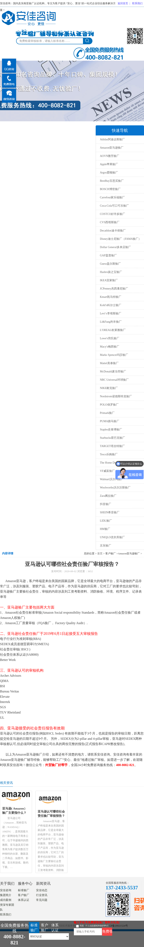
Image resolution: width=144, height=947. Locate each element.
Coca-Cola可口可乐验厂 (114, 205)
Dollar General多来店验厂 (115, 247)
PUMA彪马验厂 (109, 421)
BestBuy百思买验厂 (112, 180)
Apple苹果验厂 (109, 164)
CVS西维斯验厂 (109, 222)
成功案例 (5, 900)
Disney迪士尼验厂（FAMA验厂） (120, 238)
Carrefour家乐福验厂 (112, 197)
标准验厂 (23, 890)
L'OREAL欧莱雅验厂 (113, 330)
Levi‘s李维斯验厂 (110, 313)
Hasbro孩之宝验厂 (111, 272)
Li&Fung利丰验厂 (111, 321)
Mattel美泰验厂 (109, 363)
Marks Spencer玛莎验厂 (114, 354)
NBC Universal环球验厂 (114, 379)
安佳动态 (41, 890)
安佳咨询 (5, 890)
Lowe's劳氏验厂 (109, 338)
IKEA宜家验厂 (109, 280)
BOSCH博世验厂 (110, 189)
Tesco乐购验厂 (109, 454)
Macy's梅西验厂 (109, 346)
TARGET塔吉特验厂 (112, 446)
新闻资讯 (43, 883)
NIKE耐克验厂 (109, 388)
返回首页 (123, 3)
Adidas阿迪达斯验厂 (112, 139)
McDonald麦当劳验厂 (113, 371)
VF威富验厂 (107, 470)
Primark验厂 (107, 412)
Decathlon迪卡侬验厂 (113, 230)
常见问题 (41, 900)
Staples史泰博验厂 (111, 429)
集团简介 (5, 895)
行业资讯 (41, 895)
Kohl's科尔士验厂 (110, 305)
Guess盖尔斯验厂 (110, 263)
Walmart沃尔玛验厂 (112, 479)
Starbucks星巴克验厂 (112, 437)
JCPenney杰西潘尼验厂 (114, 288)
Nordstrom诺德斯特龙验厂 (116, 396)
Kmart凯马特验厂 (110, 296)
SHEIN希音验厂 (109, 512)
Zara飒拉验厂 (108, 495)
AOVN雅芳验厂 (109, 155)
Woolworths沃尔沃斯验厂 (115, 487)
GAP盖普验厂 (108, 255)
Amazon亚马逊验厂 (111, 147)
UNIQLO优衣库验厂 (112, 537)
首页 (100, 553)
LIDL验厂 (106, 520)
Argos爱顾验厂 (109, 172)
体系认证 (23, 900)
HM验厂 (105, 529)
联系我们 (137, 3)
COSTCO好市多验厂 (112, 214)
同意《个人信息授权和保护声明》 (95, 926)
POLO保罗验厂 (109, 404)
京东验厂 (105, 545)
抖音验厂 (105, 504)
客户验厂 (23, 895)
